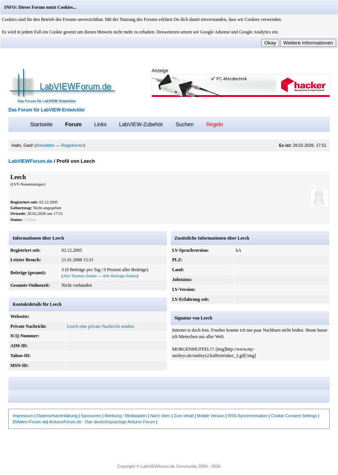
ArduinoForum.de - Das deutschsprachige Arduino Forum (102, 421)
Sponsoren (91, 415)
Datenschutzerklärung (57, 415)
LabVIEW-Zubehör (141, 124)
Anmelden (45, 145)
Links (100, 124)
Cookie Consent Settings (294, 415)
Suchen (185, 124)
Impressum (23, 415)
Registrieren (72, 145)
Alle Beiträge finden (120, 275)
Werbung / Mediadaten (126, 415)
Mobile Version (210, 415)
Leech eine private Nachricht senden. (101, 326)
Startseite (41, 124)
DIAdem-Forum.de (30, 421)
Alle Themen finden (79, 275)
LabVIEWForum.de (30, 161)
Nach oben (160, 415)
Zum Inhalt (184, 415)
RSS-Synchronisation (248, 415)
